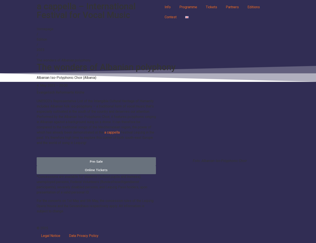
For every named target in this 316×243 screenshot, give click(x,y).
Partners (232, 7)
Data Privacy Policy (83, 236)
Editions (253, 7)
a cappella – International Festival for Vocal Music (86, 10)
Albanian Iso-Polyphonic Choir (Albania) (66, 78)
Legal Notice (50, 236)
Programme (188, 7)
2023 (40, 50)
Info (168, 7)
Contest (171, 17)
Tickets (211, 7)
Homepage (45, 29)
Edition (42, 39)
